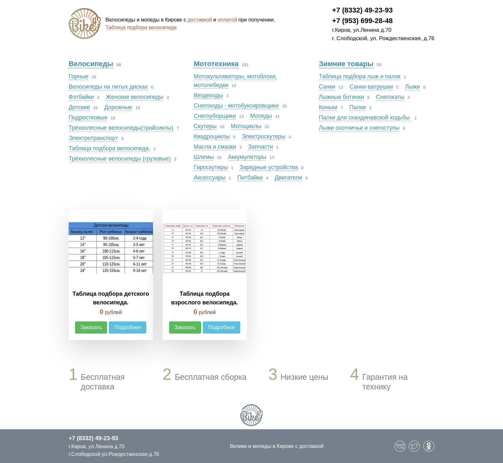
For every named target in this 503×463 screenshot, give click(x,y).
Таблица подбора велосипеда (141, 27)
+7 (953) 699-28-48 (362, 21)
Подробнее (127, 327)
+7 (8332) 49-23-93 (362, 10)
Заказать (91, 327)
